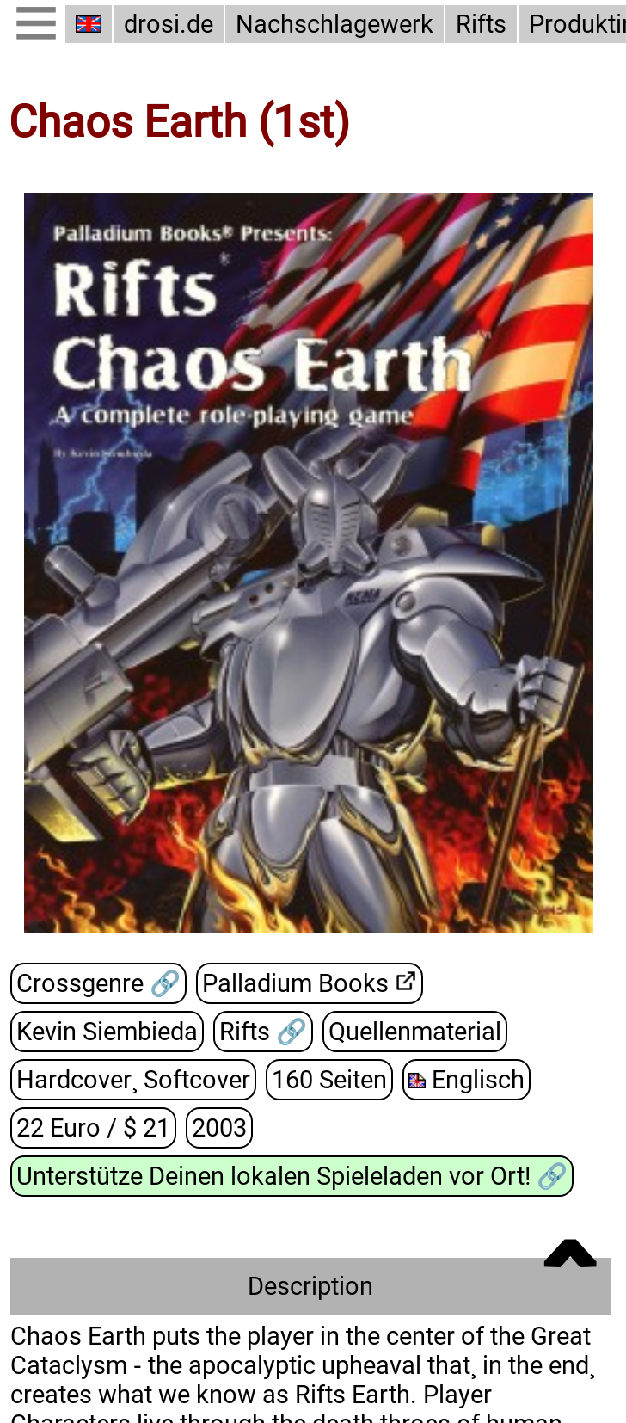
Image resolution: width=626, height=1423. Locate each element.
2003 (219, 1128)
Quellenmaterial (414, 1031)
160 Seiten (329, 1079)
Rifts (481, 24)
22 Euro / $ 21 (93, 1128)
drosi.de (168, 24)
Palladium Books (295, 983)
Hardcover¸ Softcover (133, 1079)
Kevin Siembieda (107, 1031)
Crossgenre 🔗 (98, 983)
